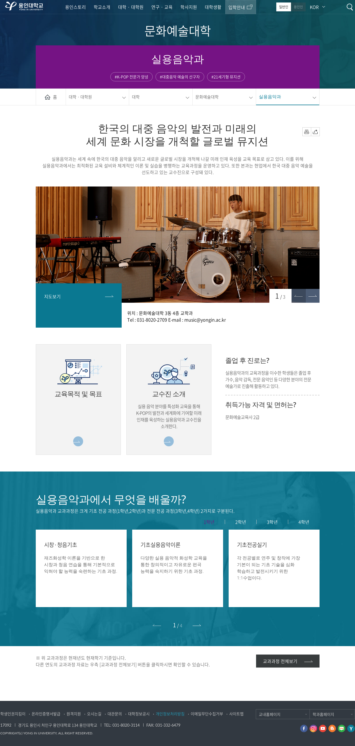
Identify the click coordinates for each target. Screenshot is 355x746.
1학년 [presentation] (209, 522)
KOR (314, 7)
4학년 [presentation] (303, 522)
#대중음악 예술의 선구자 (180, 76)
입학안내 (236, 7)
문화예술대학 (207, 97)
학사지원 (188, 7)
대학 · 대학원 (131, 7)
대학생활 (213, 7)
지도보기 (52, 296)
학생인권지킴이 (12, 713)
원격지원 (74, 713)
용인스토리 (75, 7)
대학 (136, 97)
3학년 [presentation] (272, 522)
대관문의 (115, 713)
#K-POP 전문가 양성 (131, 76)
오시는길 (94, 713)
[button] (313, 296)
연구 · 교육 (162, 7)
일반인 (283, 6)
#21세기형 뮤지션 (226, 76)
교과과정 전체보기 (280, 661)
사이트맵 (236, 713)
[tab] (209, 522)
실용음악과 (270, 97)
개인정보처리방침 (170, 713)
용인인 (298, 6)
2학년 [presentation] (240, 522)
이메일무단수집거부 (207, 713)
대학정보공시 (139, 713)
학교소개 (102, 7)
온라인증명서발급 (46, 713)
